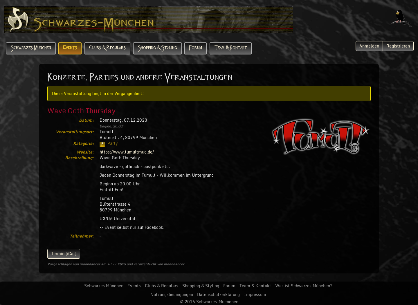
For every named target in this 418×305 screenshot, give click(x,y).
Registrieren (398, 46)
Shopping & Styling (157, 48)
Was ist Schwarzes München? (303, 285)
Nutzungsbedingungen (171, 294)
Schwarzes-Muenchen (217, 301)
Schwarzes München (31, 48)
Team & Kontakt (230, 48)
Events (70, 48)
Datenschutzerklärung (218, 294)
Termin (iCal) (63, 253)
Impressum (255, 294)
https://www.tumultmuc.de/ (127, 152)
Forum (195, 48)
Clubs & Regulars (107, 48)
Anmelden (369, 46)
